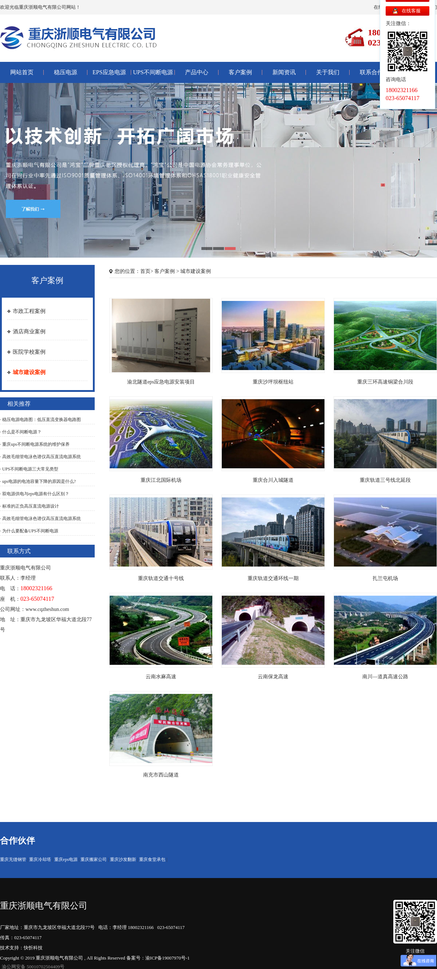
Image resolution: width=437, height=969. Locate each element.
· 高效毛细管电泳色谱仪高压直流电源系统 (40, 456)
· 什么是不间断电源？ (21, 431)
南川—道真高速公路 (385, 676)
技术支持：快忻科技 (21, 947)
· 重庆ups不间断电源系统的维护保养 (35, 444)
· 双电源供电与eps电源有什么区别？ (34, 493)
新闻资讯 (284, 72)
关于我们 (327, 72)
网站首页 (22, 72)
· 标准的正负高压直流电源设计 (29, 506)
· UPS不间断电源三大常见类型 (29, 469)
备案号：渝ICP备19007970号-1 (158, 958)
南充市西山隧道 (161, 775)
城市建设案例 (29, 372)
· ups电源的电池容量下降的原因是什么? (38, 481)
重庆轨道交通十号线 (161, 578)
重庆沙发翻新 (123, 859)
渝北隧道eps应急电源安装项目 (161, 382)
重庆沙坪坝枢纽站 (273, 382)
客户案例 (240, 72)
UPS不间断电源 (153, 72)
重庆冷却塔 (40, 859)
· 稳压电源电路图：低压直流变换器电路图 (40, 419)
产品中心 (196, 72)
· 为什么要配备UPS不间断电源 (29, 530)
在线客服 (411, 10)
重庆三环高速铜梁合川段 (385, 382)
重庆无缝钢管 (13, 859)
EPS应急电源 (109, 72)
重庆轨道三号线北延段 (385, 480)
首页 (145, 271)
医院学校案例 (29, 352)
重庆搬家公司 (93, 859)
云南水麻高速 (161, 676)
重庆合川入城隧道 (273, 480)
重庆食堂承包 (152, 859)
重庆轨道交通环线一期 (273, 578)
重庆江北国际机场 (161, 480)
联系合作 (371, 72)
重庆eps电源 (66, 859)
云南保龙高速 (273, 676)
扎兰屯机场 (385, 578)
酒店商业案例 (29, 331)
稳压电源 (65, 72)
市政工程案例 (29, 311)
